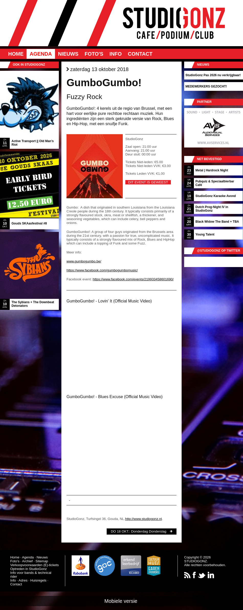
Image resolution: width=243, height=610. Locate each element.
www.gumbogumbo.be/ (84, 261)
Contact (140, 54)
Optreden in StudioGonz (28, 569)
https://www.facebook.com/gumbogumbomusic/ (102, 270)
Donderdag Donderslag (148, 531)
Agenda (41, 54)
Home (16, 54)
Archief (27, 561)
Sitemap (42, 561)
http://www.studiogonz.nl (143, 519)
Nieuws (68, 54)
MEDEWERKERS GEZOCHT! (206, 86)
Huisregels (38, 580)
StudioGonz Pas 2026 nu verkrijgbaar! (213, 75)
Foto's (94, 54)
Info (115, 54)
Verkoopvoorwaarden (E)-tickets (34, 565)
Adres (23, 580)
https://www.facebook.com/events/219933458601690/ (133, 279)
